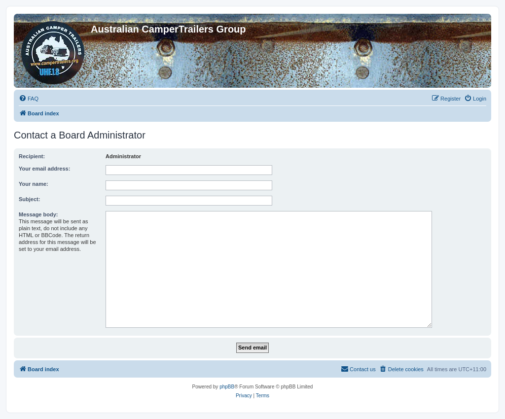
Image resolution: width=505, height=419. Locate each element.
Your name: (33, 184)
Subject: (29, 199)
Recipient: (32, 156)
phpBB (226, 386)
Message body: (38, 214)
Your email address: (44, 169)
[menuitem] (28, 99)
